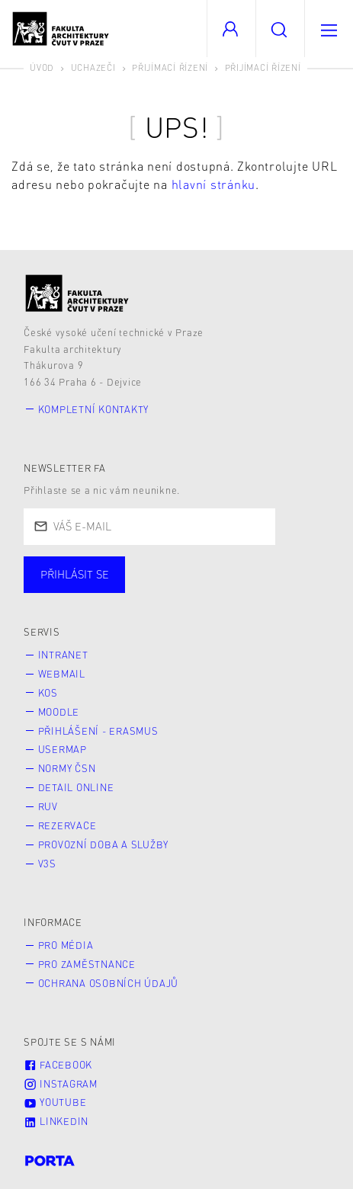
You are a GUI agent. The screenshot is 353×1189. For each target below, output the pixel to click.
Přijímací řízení (170, 67)
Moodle (59, 712)
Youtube (55, 1102)
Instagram (61, 1084)
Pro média (66, 945)
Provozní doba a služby (103, 844)
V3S (47, 863)
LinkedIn (56, 1121)
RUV (48, 806)
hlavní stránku (214, 184)
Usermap (62, 749)
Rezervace (67, 825)
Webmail (61, 674)
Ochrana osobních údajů (108, 983)
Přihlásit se (74, 574)
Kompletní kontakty (93, 409)
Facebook (58, 1065)
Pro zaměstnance (87, 964)
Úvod (42, 67)
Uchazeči (93, 67)
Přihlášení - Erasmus (98, 731)
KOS (48, 693)
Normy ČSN (67, 768)
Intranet (63, 655)
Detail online (76, 787)
